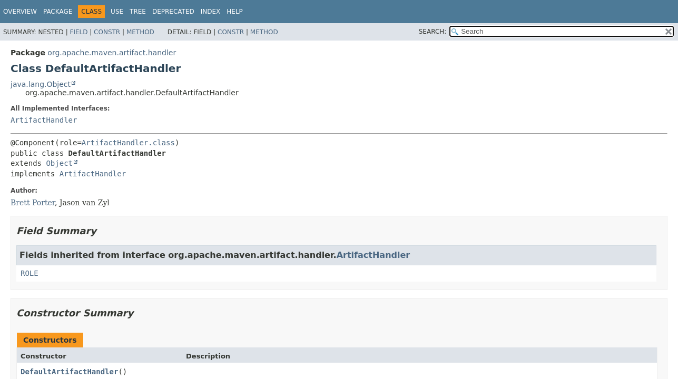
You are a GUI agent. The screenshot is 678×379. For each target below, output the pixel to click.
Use (117, 11)
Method (140, 32)
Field (78, 32)
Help (235, 11)
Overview (20, 11)
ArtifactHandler (44, 120)
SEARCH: (433, 31)
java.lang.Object (41, 84)
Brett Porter (33, 202)
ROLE (29, 273)
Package (57, 11)
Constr (107, 32)
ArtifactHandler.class (128, 142)
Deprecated (173, 11)
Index (211, 11)
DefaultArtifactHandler (69, 371)
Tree (138, 11)
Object (59, 163)
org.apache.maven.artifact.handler (111, 52)
